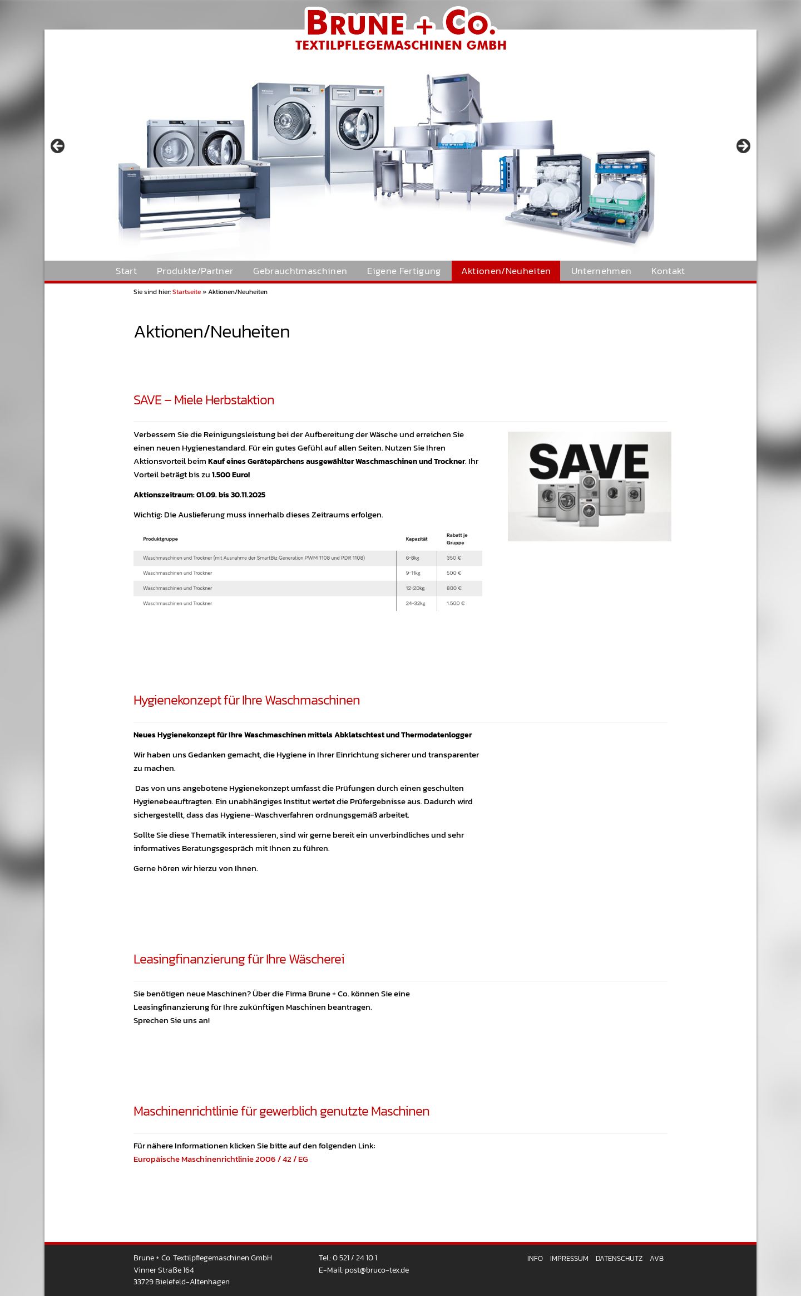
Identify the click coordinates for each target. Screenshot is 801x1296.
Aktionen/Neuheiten (506, 271)
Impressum (569, 1258)
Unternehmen (601, 271)
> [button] (742, 146)
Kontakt (668, 271)
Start (126, 271)
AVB (657, 1258)
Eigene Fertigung (404, 271)
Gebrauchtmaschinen (300, 271)
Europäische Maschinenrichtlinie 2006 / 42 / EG (221, 1158)
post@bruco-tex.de (377, 1269)
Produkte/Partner (195, 271)
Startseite (186, 292)
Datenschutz (619, 1258)
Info (535, 1258)
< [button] (58, 146)
